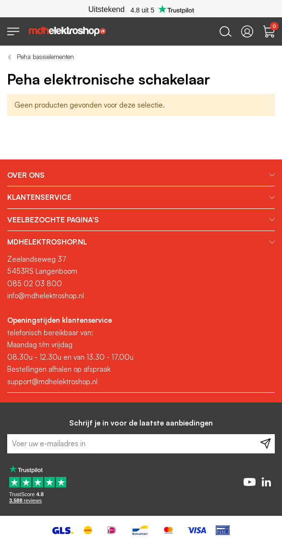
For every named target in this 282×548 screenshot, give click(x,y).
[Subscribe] (265, 443)
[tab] (141, 175)
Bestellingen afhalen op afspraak (58, 369)
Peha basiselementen (45, 57)
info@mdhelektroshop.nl (45, 295)
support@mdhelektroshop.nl (52, 381)
